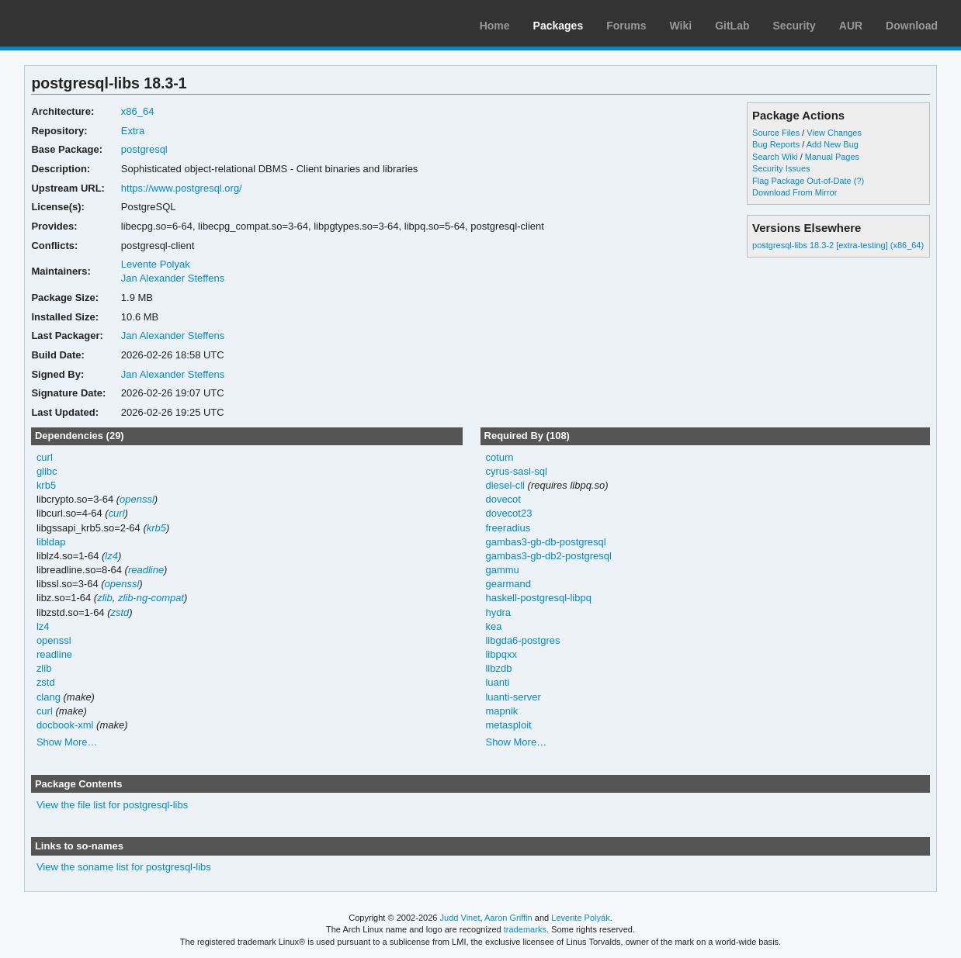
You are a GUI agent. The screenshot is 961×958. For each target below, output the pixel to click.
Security (794, 25)
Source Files (776, 132)
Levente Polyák (580, 917)
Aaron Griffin (508, 917)
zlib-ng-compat (151, 598)
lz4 (111, 556)
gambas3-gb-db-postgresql (545, 542)
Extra (132, 131)
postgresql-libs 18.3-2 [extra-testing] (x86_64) (838, 245)
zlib (104, 598)
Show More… (67, 742)
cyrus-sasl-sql (515, 471)
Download (912, 25)
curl (44, 457)
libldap (51, 542)
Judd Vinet (460, 917)
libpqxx (500, 654)
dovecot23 (508, 513)
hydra (497, 612)
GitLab (732, 25)
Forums (626, 25)
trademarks (525, 929)
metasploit (508, 725)
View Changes (834, 132)
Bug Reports (776, 144)
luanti (497, 682)
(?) (859, 180)
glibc (46, 471)
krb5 (46, 485)
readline (146, 570)
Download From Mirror (794, 192)
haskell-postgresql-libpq (538, 598)
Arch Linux (85, 23)
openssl (137, 499)
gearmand (507, 584)
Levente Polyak (155, 264)
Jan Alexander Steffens (172, 278)
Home (495, 25)
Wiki (681, 25)
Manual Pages (832, 156)
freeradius (507, 528)
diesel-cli (505, 485)
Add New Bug (833, 144)
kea (493, 626)
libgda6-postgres (522, 640)
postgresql (144, 149)
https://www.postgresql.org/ (181, 188)
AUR (850, 25)
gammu (502, 570)
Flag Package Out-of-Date (802, 180)
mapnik (501, 711)
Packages (558, 25)
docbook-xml (65, 725)
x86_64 (137, 111)
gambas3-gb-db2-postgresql (548, 556)
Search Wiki (775, 156)
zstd (120, 612)
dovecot (502, 499)
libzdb (498, 668)
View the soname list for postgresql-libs (123, 867)
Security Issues (781, 168)
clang (48, 697)
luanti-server (512, 697)
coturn (499, 457)
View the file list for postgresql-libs (112, 805)
